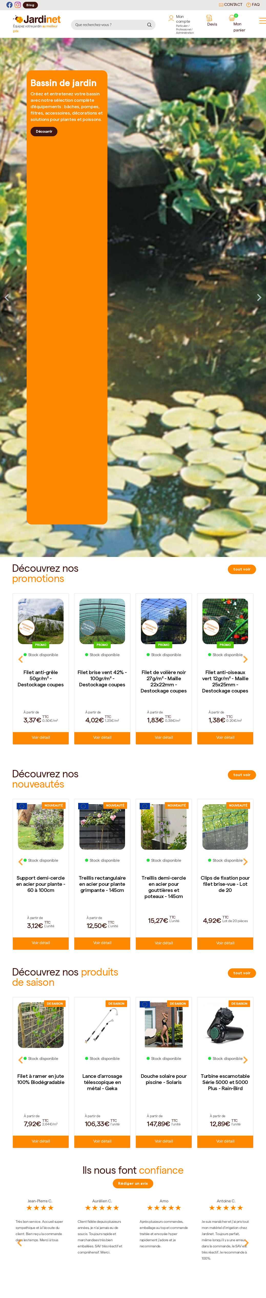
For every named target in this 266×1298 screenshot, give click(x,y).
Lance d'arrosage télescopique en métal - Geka (102, 1082)
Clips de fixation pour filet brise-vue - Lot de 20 (225, 884)
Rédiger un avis (133, 1183)
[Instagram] (18, 5)
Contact (230, 5)
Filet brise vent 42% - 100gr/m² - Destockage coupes (102, 678)
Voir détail (41, 738)
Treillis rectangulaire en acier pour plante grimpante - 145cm (102, 884)
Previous (7, 297)
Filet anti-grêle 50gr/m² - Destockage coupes (41, 678)
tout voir (242, 569)
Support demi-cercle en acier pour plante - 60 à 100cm (40, 884)
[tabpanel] (133, 297)
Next (259, 297)
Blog (30, 5)
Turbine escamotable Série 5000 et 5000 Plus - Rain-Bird (225, 1082)
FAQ (253, 5)
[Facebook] (9, 5)
